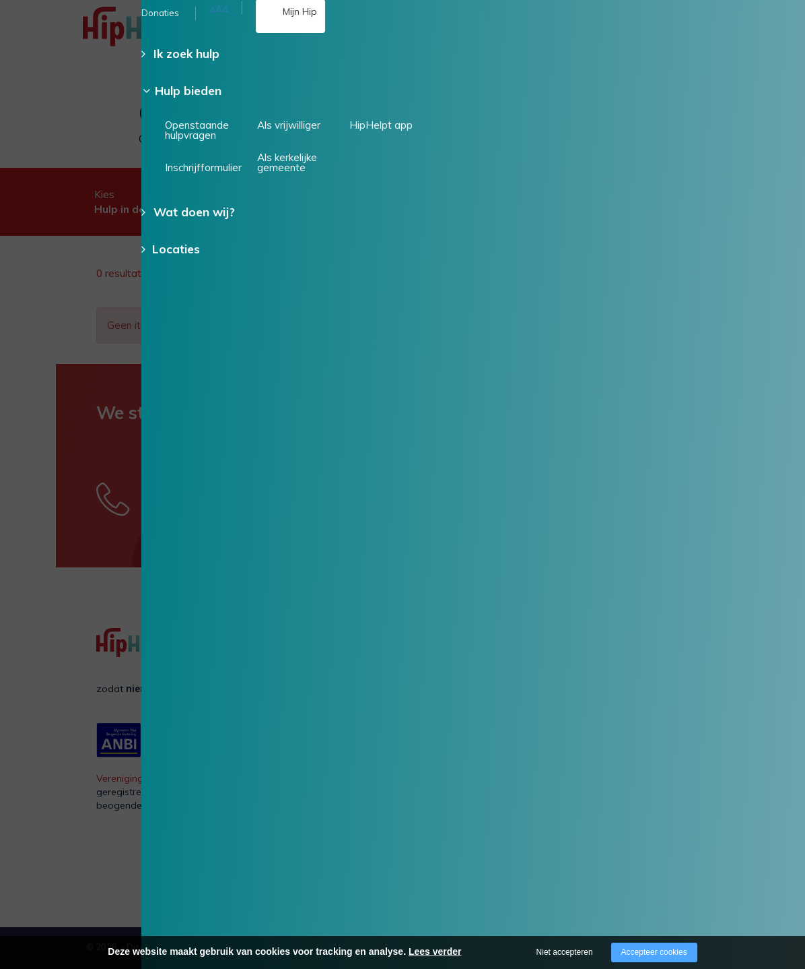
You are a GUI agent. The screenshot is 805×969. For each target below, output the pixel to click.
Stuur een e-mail (396, 496)
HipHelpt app (659, 722)
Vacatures (425, 687)
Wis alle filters (675, 273)
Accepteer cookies (654, 952)
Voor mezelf (539, 666)
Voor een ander (546, 687)
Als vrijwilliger (660, 666)
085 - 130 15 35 (316, 39)
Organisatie (428, 666)
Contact (420, 729)
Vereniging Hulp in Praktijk (153, 778)
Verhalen (422, 707)
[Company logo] (150, 34)
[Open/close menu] (730, 30)
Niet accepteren (564, 952)
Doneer (762, 132)
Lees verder (435, 951)
